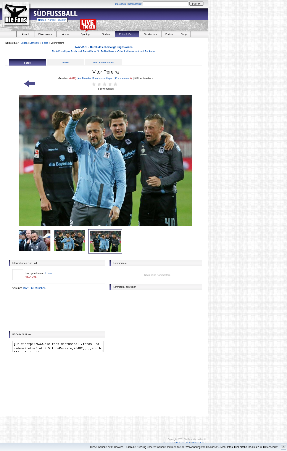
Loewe (48, 273)
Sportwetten (150, 34)
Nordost (52, 20)
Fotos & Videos (127, 34)
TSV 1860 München (34, 288)
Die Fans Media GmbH (195, 439)
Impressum (120, 4)
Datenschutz (135, 4)
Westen (62, 20)
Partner (169, 34)
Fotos (45, 43)
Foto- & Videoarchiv (103, 62)
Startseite (34, 43)
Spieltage (86, 34)
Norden (42, 20)
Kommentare (122, 78)
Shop (184, 34)
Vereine (66, 34)
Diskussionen (45, 34)
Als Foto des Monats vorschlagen (95, 78)
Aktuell (25, 34)
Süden (24, 43)
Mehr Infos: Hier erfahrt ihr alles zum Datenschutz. (249, 447)
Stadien (106, 34)
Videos (65, 62)
